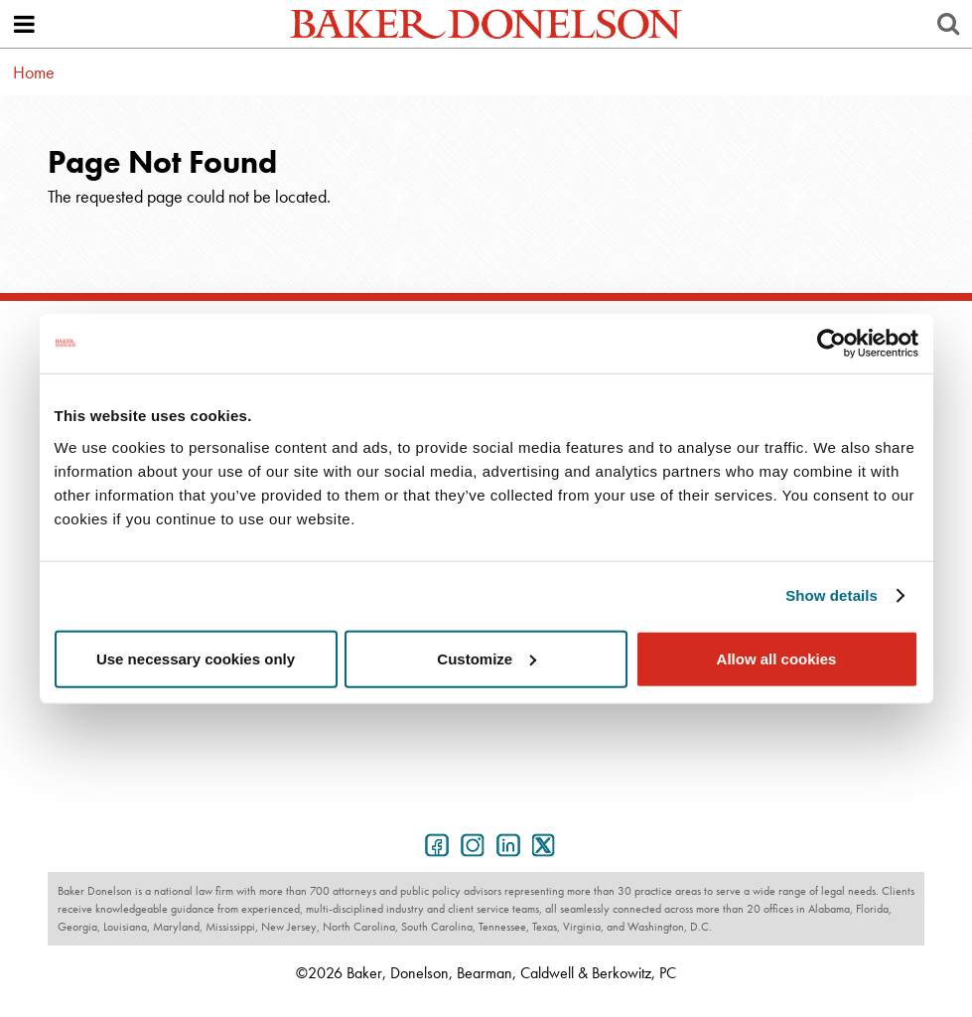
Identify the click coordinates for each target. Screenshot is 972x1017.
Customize (486, 658)
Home (34, 72)
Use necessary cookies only (195, 658)
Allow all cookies (777, 658)
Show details (831, 595)
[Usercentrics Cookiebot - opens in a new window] (831, 344)
